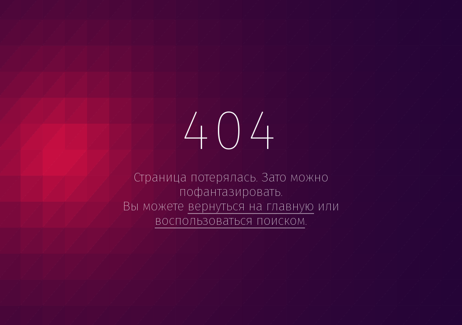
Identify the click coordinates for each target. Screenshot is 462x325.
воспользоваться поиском (230, 220)
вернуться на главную (251, 206)
